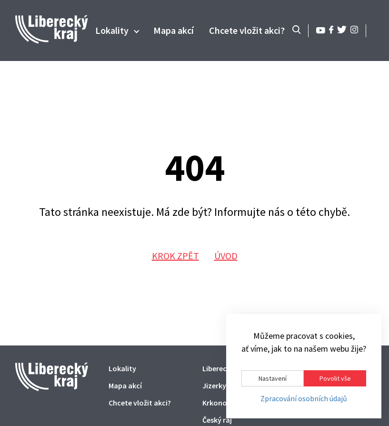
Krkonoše (218, 402)
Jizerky (214, 385)
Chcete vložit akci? (247, 30)
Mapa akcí (173, 30)
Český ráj (217, 420)
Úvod (226, 255)
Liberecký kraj (225, 368)
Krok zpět (175, 255)
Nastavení (273, 378)
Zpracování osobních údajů (303, 398)
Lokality (112, 30)
